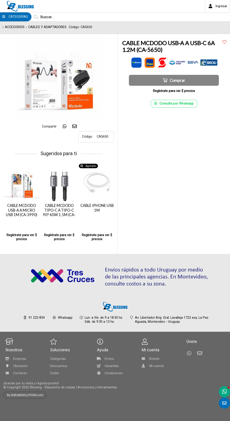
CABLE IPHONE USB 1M (97, 208)
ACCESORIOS (14, 27)
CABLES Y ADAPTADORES (47, 27)
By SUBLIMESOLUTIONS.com (25, 395)
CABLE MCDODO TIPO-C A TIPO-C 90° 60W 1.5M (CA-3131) (59, 212)
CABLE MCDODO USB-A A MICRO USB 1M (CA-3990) (21, 210)
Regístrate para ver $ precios (22, 237)
